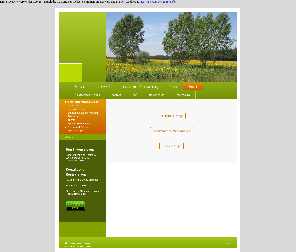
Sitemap (86, 244)
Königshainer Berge (172, 116)
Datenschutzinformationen (157, 1)
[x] (175, 1)
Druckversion (73, 244)
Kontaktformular (75, 193)
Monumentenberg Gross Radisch (171, 131)
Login (228, 243)
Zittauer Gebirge (171, 146)
